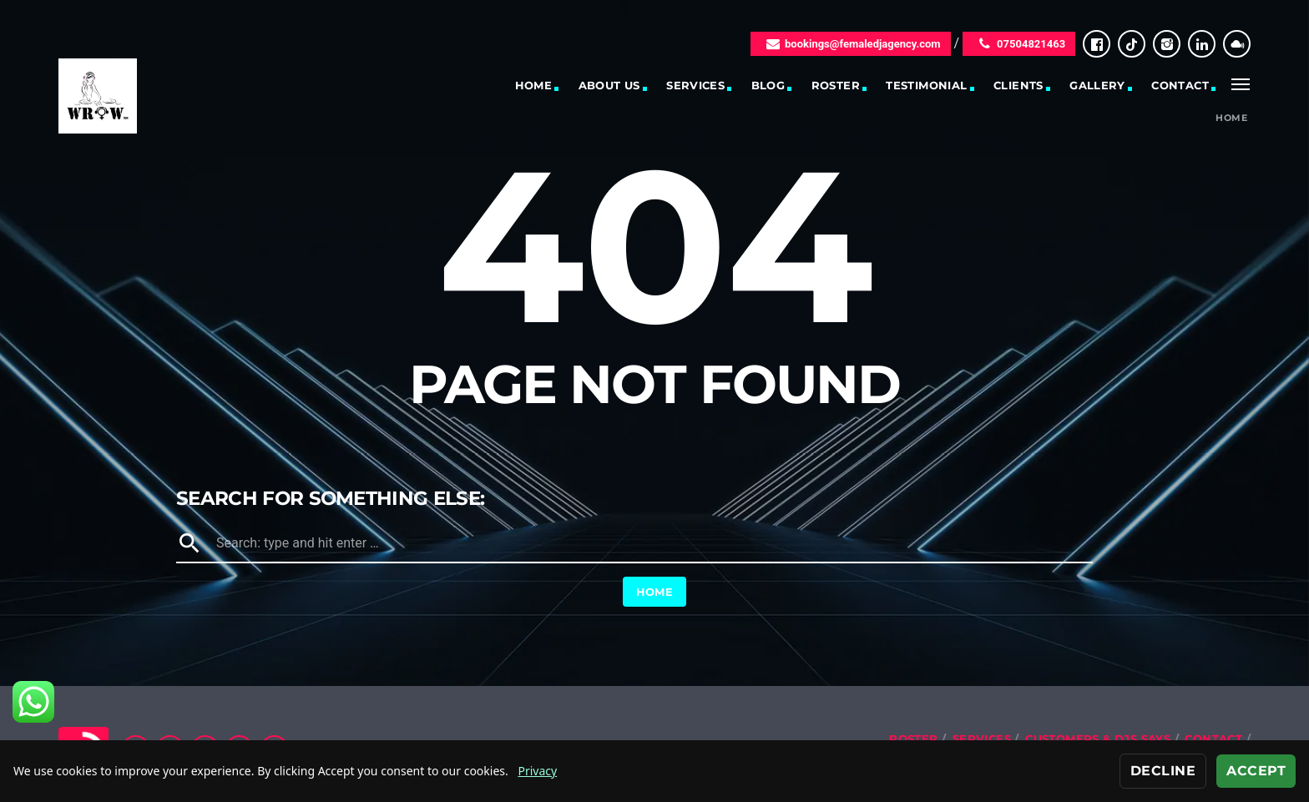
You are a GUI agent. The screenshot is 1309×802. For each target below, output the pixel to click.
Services (695, 85)
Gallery (1097, 85)
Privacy (537, 771)
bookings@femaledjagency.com (851, 44)
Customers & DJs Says (1097, 738)
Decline (1162, 771)
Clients (1018, 85)
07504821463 (1019, 44)
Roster (835, 85)
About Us (609, 85)
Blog (768, 85)
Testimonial (926, 85)
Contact (1180, 85)
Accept (1256, 771)
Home (534, 85)
